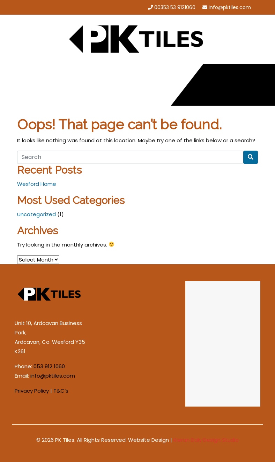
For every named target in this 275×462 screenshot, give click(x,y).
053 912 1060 (49, 366)
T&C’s (60, 390)
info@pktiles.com (230, 7)
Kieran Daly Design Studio (206, 440)
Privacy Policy (32, 390)
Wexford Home (36, 184)
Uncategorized (36, 214)
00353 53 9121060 (174, 7)
